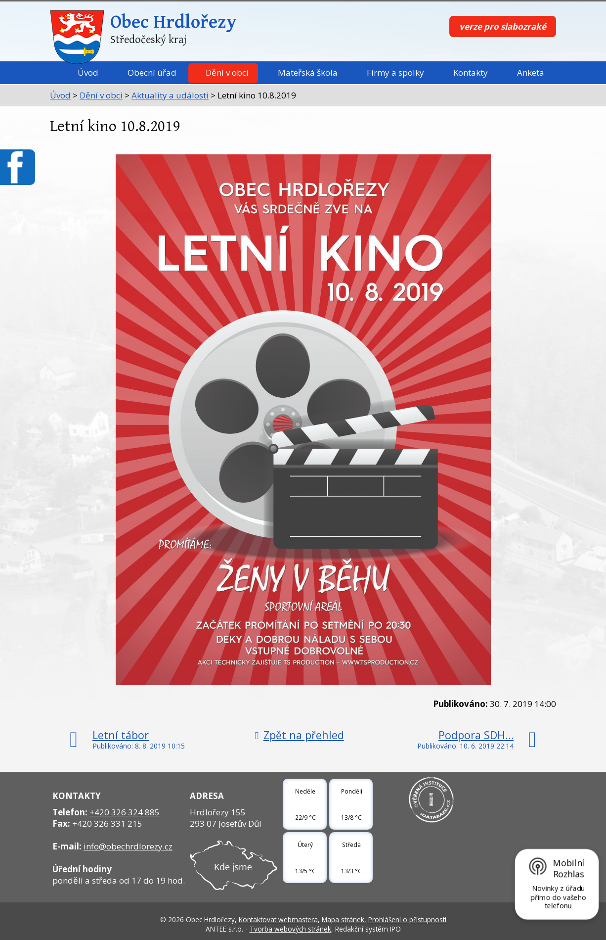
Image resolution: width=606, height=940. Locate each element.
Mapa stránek (343, 919)
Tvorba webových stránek (290, 929)
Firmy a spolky (395, 72)
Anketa (530, 72)
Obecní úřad (152, 72)
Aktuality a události (170, 95)
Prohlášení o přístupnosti (407, 919)
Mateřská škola (308, 72)
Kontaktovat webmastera (278, 919)
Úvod (88, 72)
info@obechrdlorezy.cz (128, 846)
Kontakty (470, 72)
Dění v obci (227, 72)
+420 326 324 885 (124, 812)
